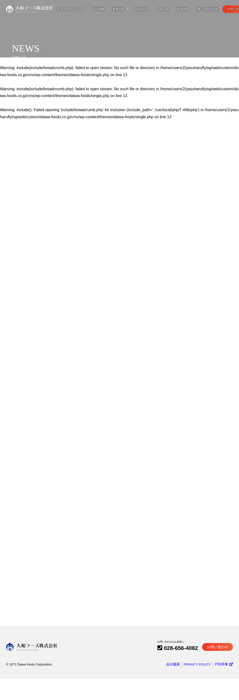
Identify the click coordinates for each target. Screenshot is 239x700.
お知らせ (167, 9)
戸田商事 (224, 686)
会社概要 (102, 9)
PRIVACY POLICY (197, 686)
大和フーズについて (75, 9)
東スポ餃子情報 (212, 9)
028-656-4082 (188, 670)
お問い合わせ (220, 671)
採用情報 (187, 9)
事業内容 (123, 9)
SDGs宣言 (145, 9)
